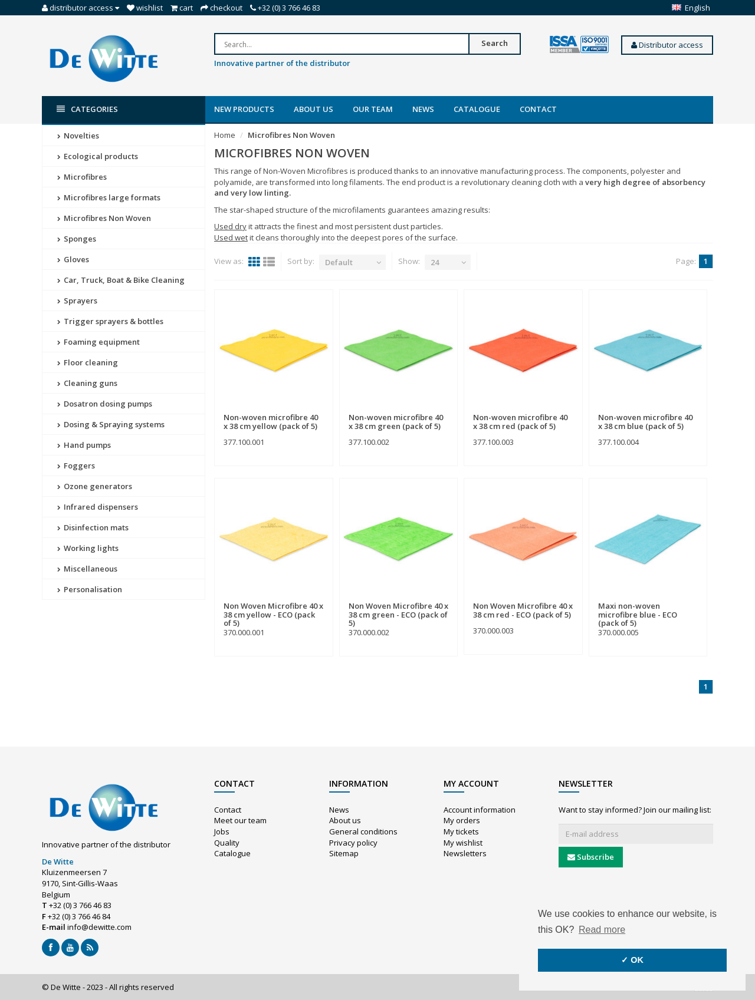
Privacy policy (353, 842)
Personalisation (89, 589)
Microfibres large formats (108, 197)
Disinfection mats (93, 527)
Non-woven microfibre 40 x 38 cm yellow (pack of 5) (271, 421)
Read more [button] (602, 930)
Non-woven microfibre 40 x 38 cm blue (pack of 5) (645, 421)
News (423, 109)
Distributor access (667, 44)
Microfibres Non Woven (104, 218)
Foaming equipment (98, 341)
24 (435, 262)
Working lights (88, 548)
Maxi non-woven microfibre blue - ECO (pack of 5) (637, 614)
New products (244, 109)
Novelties (78, 135)
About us (313, 109)
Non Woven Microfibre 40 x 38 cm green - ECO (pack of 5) (398, 614)
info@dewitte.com (99, 927)
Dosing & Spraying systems (111, 424)
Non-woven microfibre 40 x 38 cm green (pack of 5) (396, 421)
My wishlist (463, 842)
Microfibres (82, 176)
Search (494, 43)
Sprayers (77, 300)
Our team (373, 109)
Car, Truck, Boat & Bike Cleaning (121, 280)
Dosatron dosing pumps (104, 403)
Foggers (76, 465)
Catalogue (477, 109)
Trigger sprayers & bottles (110, 321)
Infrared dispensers (97, 506)
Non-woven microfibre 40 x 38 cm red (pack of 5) (520, 421)
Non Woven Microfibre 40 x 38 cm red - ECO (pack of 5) (523, 609)
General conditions (363, 831)
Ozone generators (94, 486)
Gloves (73, 259)
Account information (480, 809)
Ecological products (97, 156)
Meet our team (240, 820)
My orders (462, 820)
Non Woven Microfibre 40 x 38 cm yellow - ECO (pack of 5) (273, 614)
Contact (538, 109)
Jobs (221, 831)
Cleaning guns (87, 383)
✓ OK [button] (632, 960)
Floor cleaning (87, 362)
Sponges (76, 238)
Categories (87, 109)
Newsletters (465, 853)
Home (224, 135)
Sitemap (344, 853)
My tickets (461, 831)
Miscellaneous (87, 568)
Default (339, 262)
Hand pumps (84, 445)
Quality (226, 842)
